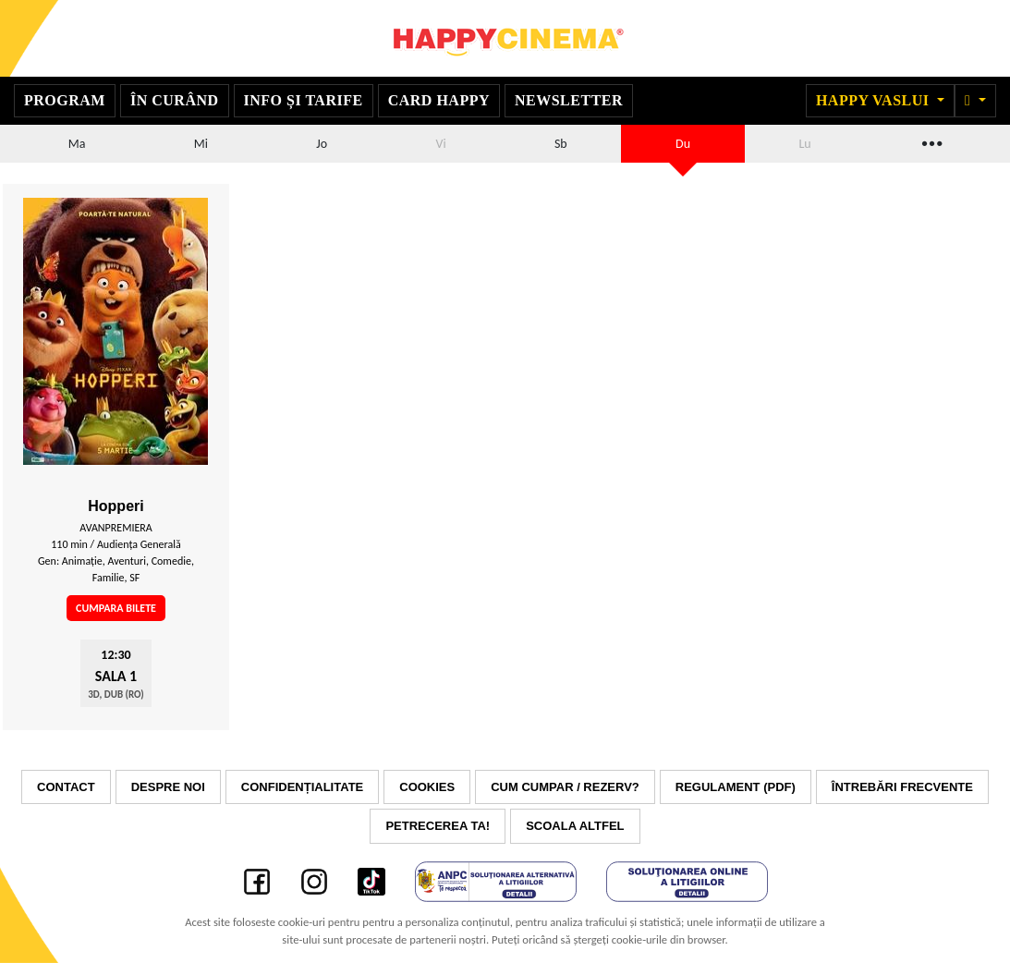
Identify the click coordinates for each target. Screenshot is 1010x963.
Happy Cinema (505, 38)
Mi (201, 144)
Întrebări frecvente (902, 787)
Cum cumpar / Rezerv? (565, 787)
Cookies (427, 787)
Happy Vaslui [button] (874, 100)
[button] (975, 100)
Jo (321, 144)
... (930, 141)
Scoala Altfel (575, 826)
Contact (66, 787)
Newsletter (569, 100)
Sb (560, 144)
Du (682, 144)
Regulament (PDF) (735, 787)
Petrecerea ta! (437, 826)
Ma (77, 144)
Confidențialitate (302, 787)
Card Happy (439, 100)
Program (64, 100)
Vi (440, 144)
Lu (804, 144)
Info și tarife (303, 100)
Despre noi (168, 787)
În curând (174, 100)
